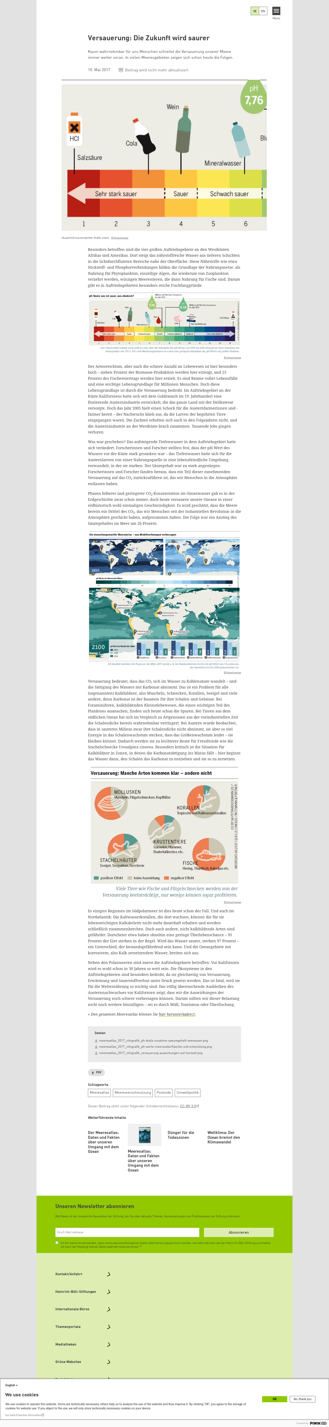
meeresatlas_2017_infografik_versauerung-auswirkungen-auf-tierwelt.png (150, 1053)
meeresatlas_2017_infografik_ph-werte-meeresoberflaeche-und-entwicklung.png (155, 1047)
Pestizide (164, 1092)
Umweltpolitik (188, 1092)
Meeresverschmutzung (133, 1092)
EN (263, 11)
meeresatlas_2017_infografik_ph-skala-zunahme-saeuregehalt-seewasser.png (153, 1040)
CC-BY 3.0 (188, 1106)
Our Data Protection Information (23, 1415)
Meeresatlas (99, 1092)
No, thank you (303, 1399)
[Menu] (276, 11)
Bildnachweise (119, 238)
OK (275, 1399)
